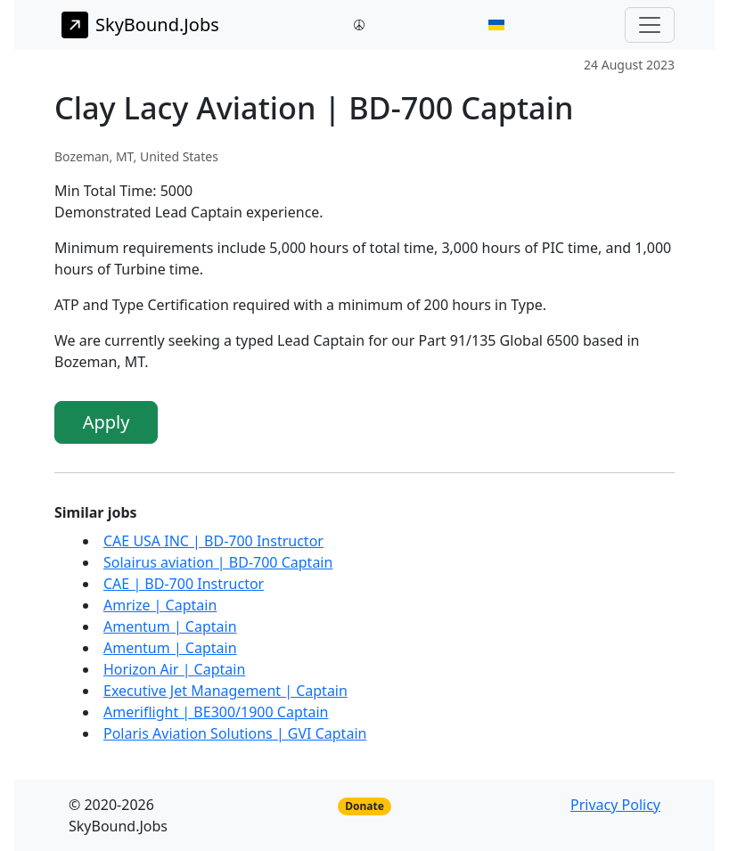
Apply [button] (106, 422)
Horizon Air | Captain (174, 669)
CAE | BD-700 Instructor (183, 583)
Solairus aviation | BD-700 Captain (217, 562)
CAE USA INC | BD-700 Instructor (213, 541)
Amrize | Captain (160, 605)
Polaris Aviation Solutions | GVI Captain (234, 733)
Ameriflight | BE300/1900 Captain (216, 712)
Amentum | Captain (170, 626)
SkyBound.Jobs (140, 25)
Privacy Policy (615, 804)
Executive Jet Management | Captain (225, 690)
